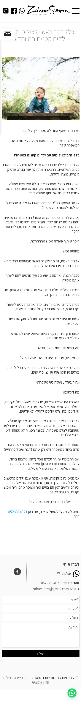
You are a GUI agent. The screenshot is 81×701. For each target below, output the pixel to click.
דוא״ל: (74, 588)
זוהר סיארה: (71, 583)
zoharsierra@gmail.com (50, 588)
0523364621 (17, 511)
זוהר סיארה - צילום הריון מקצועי (26, 680)
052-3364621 (51, 583)
